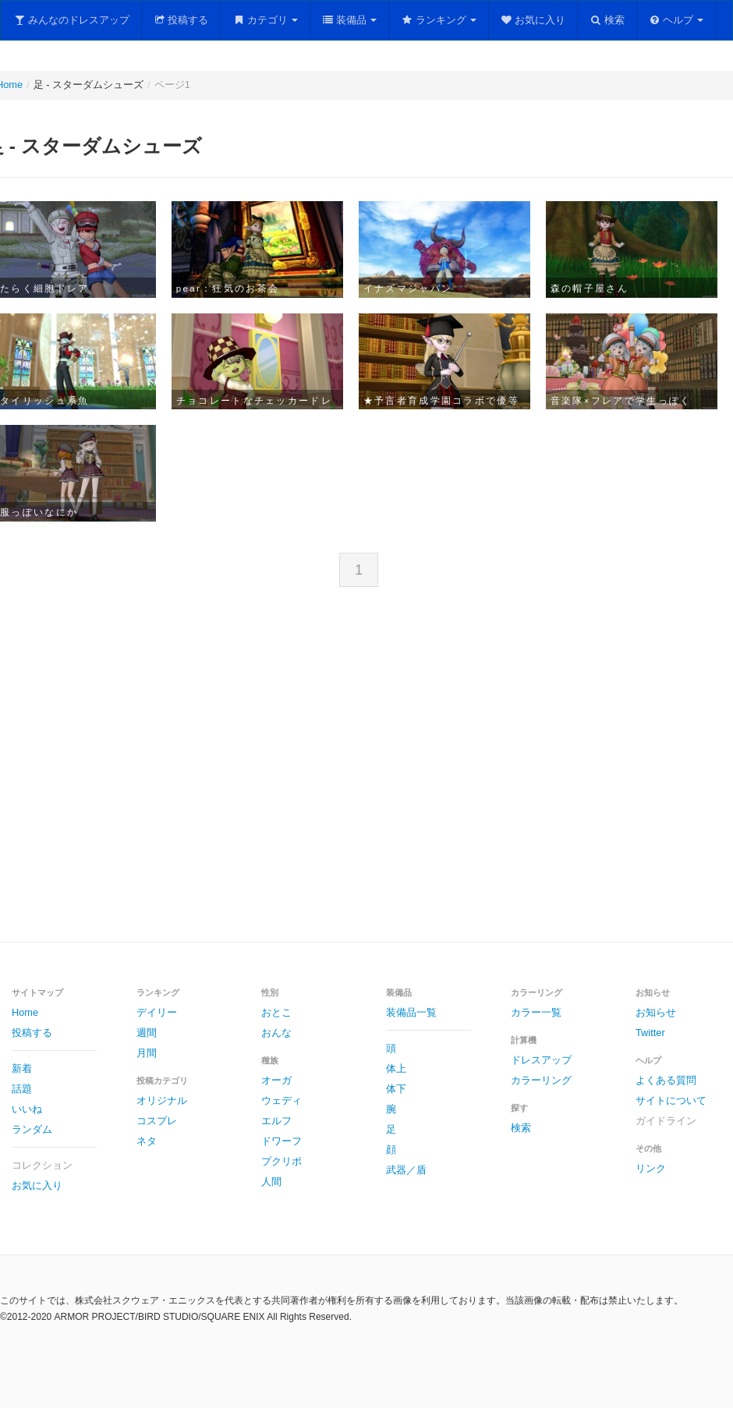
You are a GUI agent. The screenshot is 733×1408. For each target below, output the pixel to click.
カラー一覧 (536, 1012)
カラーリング (541, 1080)
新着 (22, 1068)
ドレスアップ (541, 1060)
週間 (146, 1032)
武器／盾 (406, 1170)
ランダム (32, 1129)
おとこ (276, 1012)
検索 (607, 19)
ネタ (146, 1141)
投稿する (181, 19)
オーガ (276, 1080)
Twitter (650, 1032)
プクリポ (281, 1161)
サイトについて (671, 1100)
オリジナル (161, 1100)
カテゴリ (265, 19)
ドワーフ (281, 1141)
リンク (651, 1168)
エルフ (276, 1121)
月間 (146, 1053)
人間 (271, 1181)
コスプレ (156, 1121)
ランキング (438, 19)
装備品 (349, 19)
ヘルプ (676, 19)
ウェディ (281, 1100)
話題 (22, 1089)
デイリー (156, 1012)
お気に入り (533, 19)
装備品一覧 (411, 1012)
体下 (396, 1089)
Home (25, 1012)
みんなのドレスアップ (71, 19)
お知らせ (656, 1012)
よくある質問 (666, 1080)
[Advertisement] (276, 777)
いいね (27, 1109)
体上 (396, 1068)
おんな (276, 1032)
